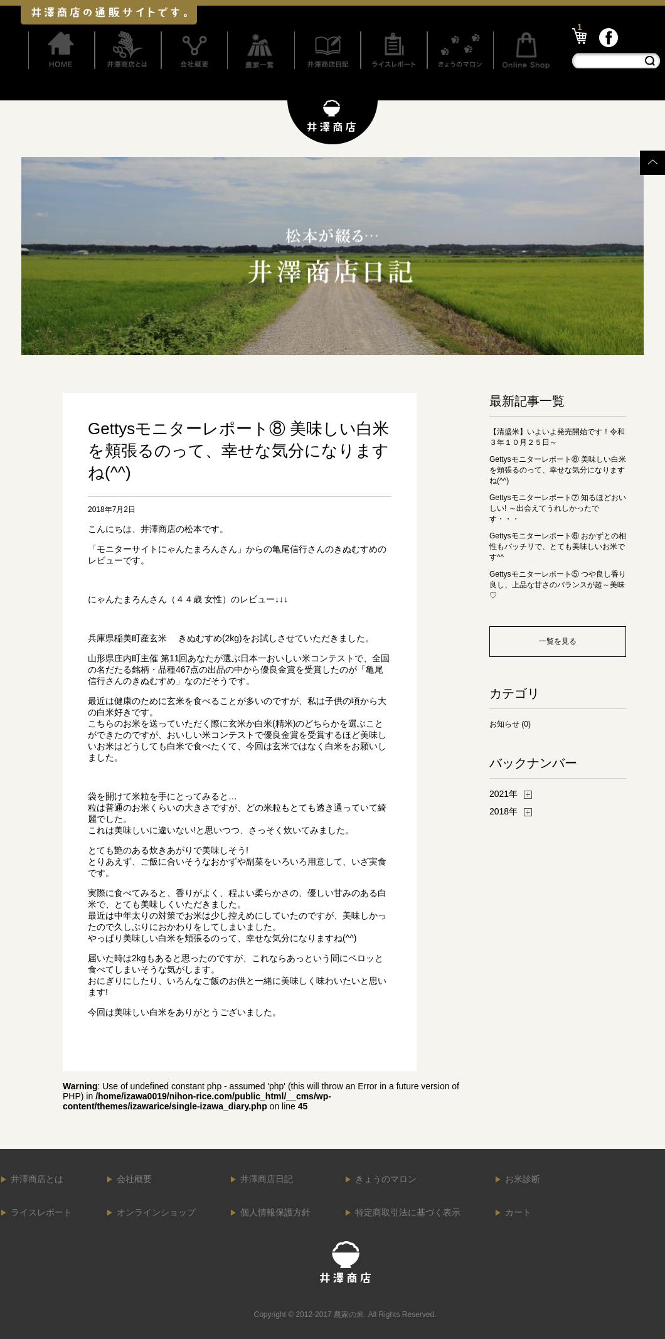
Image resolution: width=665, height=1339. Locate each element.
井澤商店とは (37, 1179)
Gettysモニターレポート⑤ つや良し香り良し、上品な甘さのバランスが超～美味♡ (557, 585)
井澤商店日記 (266, 1179)
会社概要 (134, 1179)
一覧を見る (558, 641)
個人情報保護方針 (275, 1212)
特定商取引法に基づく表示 (407, 1212)
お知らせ (504, 724)
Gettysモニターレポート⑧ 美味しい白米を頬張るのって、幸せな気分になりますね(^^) (557, 470)
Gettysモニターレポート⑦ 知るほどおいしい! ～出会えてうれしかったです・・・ (557, 508)
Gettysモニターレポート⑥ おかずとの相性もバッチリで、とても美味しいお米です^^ (557, 546)
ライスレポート (41, 1212)
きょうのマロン (386, 1179)
